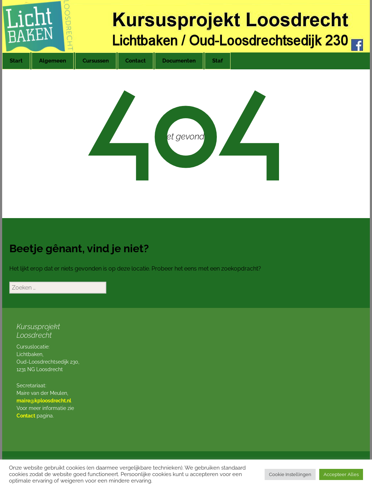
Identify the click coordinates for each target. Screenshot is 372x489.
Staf (217, 60)
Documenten (179, 60)
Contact (135, 60)
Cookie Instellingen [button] (290, 474)
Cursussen (96, 60)
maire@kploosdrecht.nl (44, 400)
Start (16, 60)
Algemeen (52, 60)
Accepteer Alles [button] (341, 474)
